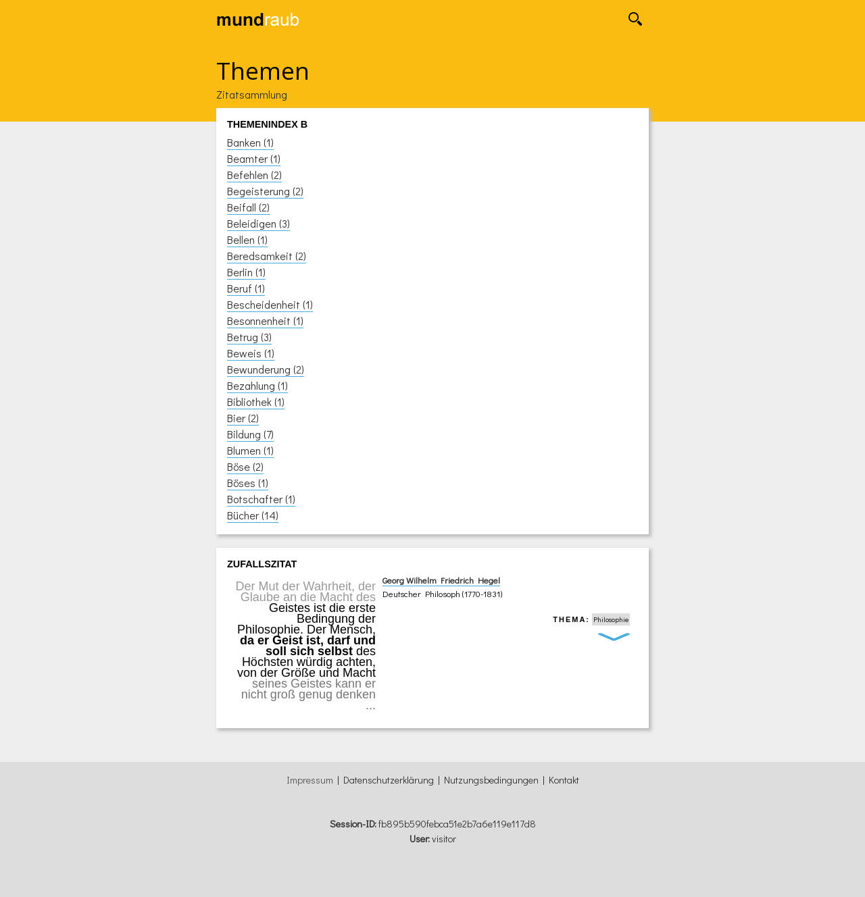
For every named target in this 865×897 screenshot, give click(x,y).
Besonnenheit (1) (265, 320)
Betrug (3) (249, 337)
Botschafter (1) (261, 499)
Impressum (310, 779)
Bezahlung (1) (257, 385)
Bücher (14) (252, 515)
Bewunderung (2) (265, 369)
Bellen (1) (247, 239)
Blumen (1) (250, 450)
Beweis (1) (250, 353)
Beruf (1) (246, 288)
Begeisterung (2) (265, 191)
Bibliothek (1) (256, 401)
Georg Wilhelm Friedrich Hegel (441, 580)
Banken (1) (250, 142)
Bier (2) (243, 418)
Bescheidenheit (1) (270, 304)
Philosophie (610, 619)
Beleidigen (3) (258, 223)
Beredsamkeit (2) (266, 256)
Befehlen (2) (254, 175)
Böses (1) (247, 483)
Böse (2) (245, 466)
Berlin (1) (246, 272)
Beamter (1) (253, 158)
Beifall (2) (248, 207)
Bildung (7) (250, 434)
